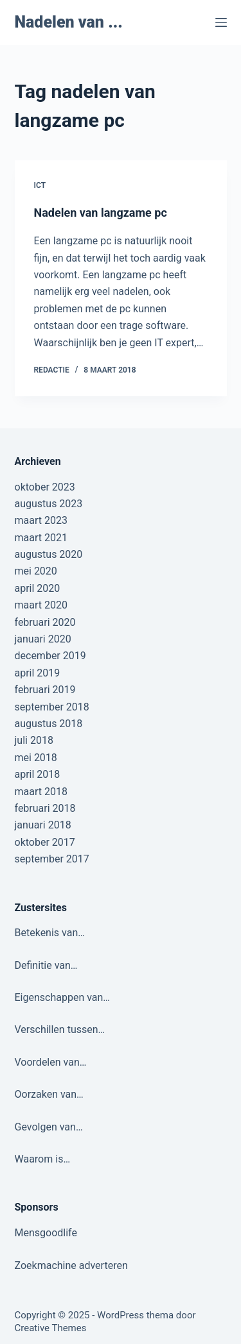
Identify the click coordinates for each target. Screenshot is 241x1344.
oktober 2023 (45, 487)
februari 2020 (45, 622)
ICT (40, 185)
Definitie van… (46, 965)
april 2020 (37, 588)
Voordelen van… (51, 1062)
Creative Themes (51, 1328)
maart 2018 (41, 791)
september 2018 (52, 707)
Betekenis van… (50, 933)
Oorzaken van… (49, 1094)
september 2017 (52, 859)
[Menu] (221, 22)
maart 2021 (41, 538)
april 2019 (37, 673)
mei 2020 (36, 571)
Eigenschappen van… (63, 997)
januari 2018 (43, 825)
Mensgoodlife (46, 1233)
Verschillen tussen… (60, 1029)
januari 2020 (43, 639)
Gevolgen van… (49, 1127)
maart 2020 (41, 605)
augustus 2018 (49, 724)
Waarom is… (43, 1159)
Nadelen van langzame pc (100, 212)
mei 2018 (36, 758)
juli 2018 (34, 740)
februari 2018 (45, 808)
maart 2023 (41, 520)
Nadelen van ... (69, 22)
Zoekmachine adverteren (71, 1265)
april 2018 (37, 774)
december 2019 (50, 656)
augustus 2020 (49, 554)
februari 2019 (45, 690)
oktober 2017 (45, 842)
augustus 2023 (49, 504)
